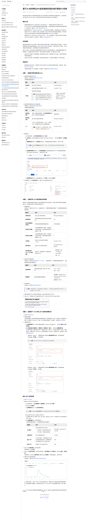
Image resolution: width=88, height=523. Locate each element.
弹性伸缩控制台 (30, 319)
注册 (79, 2)
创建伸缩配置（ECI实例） (39, 265)
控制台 (75, 2)
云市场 (34, 2)
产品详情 (56, 16)
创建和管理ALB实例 (37, 82)
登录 (84, 2)
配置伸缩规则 (62, 324)
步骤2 (56, 155)
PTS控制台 (29, 404)
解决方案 (23, 2)
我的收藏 (63, 16)
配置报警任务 (30, 337)
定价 (30, 2)
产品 (18, 2)
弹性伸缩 (9, 5)
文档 (69, 2)
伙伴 (38, 2)
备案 (72, 2)
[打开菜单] (2, 2)
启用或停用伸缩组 (37, 289)
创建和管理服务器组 (37, 110)
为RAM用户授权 (29, 71)
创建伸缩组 (35, 212)
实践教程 (32, 9)
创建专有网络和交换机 (52, 73)
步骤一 (38, 256)
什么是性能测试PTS (47, 41)
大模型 (14, 2)
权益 (27, 2)
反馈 (46, 501)
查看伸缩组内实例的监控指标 (39, 463)
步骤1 (47, 131)
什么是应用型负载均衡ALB (41, 32)
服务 (41, 2)
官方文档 (4, 5)
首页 (23, 9)
